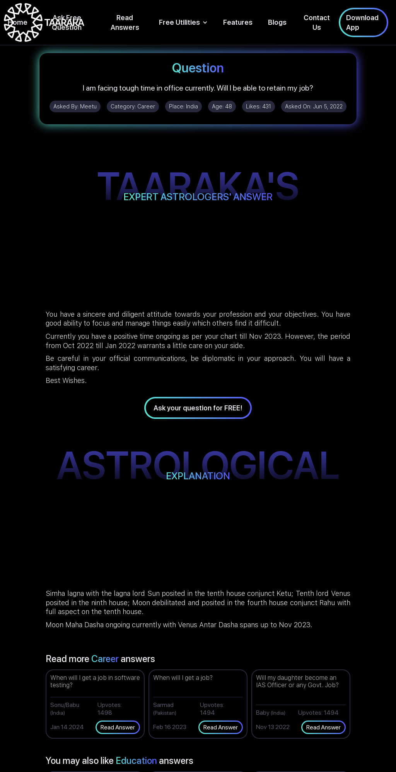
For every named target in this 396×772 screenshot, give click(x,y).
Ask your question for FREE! (198, 408)
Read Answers (125, 22)
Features (238, 22)
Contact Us (317, 22)
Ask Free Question (67, 22)
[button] (183, 22)
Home (17, 22)
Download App (362, 22)
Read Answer (118, 727)
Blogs (277, 22)
